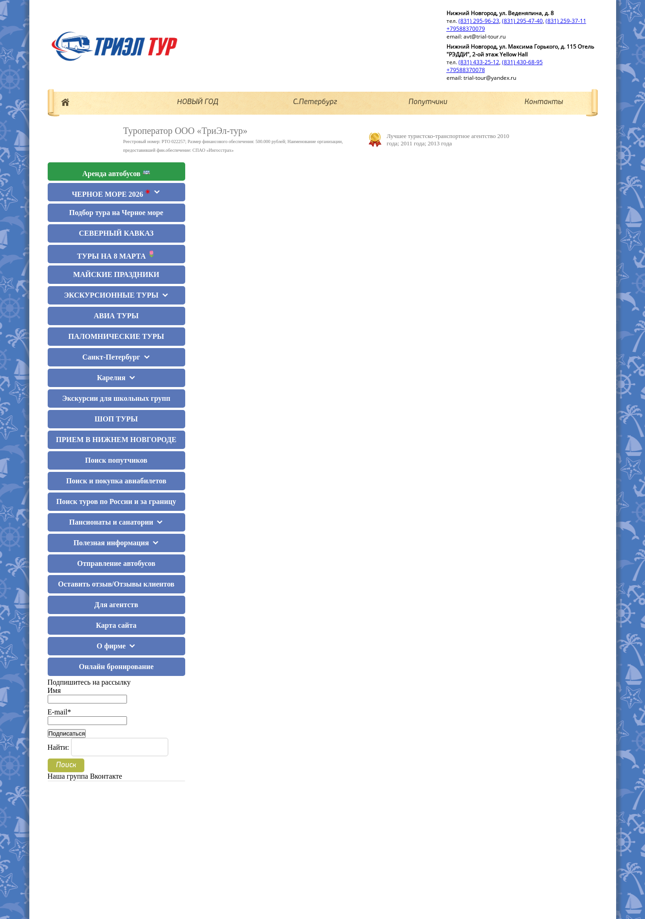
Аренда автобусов (116, 172)
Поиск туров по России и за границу (116, 501)
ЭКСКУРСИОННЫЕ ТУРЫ (111, 295)
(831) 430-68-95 (522, 62)
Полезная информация (111, 543)
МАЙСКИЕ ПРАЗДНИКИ (116, 274)
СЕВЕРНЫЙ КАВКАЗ (116, 233)
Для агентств (116, 605)
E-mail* (87, 716)
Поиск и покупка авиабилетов (116, 481)
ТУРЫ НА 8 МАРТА (116, 255)
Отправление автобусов (116, 563)
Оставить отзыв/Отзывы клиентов (116, 584)
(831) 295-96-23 (478, 21)
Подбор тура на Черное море (116, 212)
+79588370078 (466, 70)
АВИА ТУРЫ (116, 316)
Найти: (58, 747)
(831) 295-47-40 (522, 21)
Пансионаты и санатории (111, 522)
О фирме (111, 646)
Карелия (111, 378)
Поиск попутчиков (116, 460)
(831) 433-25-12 (478, 62)
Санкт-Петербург (111, 357)
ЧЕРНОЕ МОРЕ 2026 (111, 193)
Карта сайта (116, 625)
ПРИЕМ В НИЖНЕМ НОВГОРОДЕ (116, 439)
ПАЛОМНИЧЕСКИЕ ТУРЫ (116, 336)
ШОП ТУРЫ (116, 419)
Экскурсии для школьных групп (116, 398)
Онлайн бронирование (116, 666)
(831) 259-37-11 (566, 21)
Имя (87, 694)
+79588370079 (466, 29)
